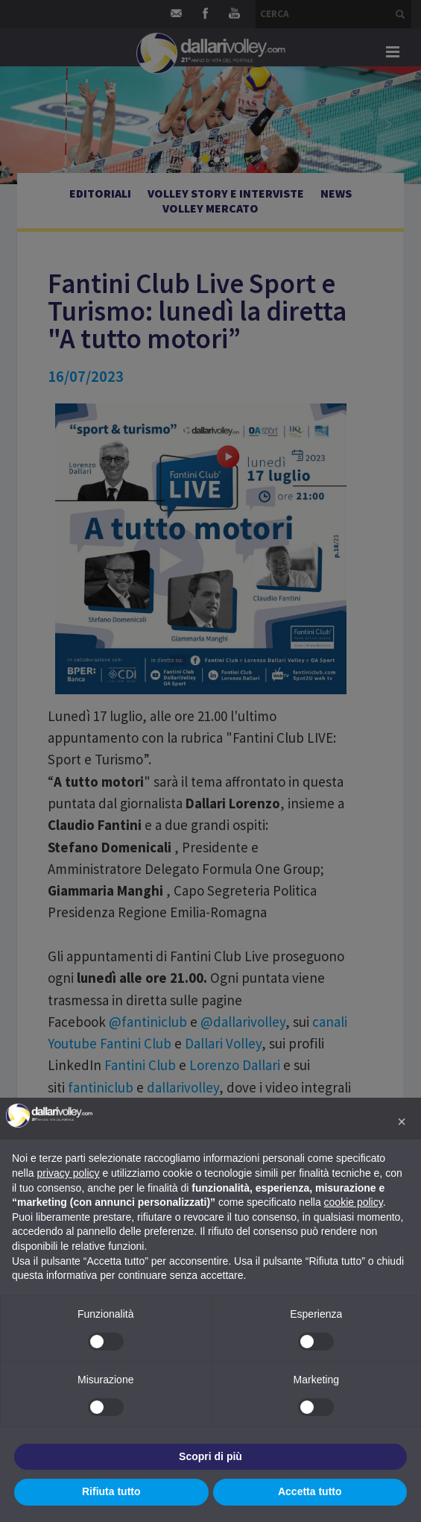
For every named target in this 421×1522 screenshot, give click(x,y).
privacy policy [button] (68, 1173)
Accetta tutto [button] (310, 1491)
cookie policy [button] (353, 1202)
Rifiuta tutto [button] (111, 1491)
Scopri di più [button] (210, 1456)
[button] (402, 1121)
